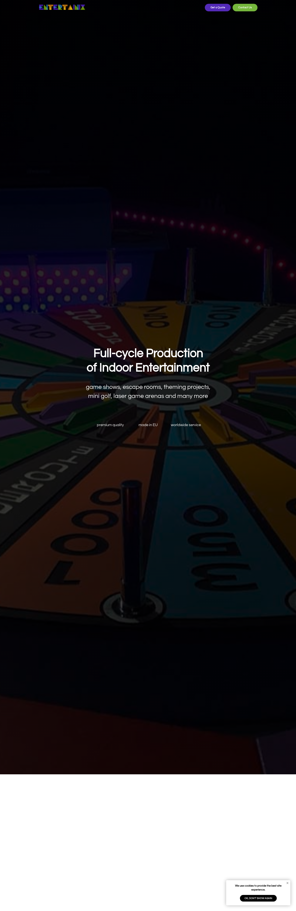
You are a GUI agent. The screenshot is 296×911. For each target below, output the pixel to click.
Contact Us (245, 7)
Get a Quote (217, 7)
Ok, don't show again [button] (258, 898)
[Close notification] (287, 883)
